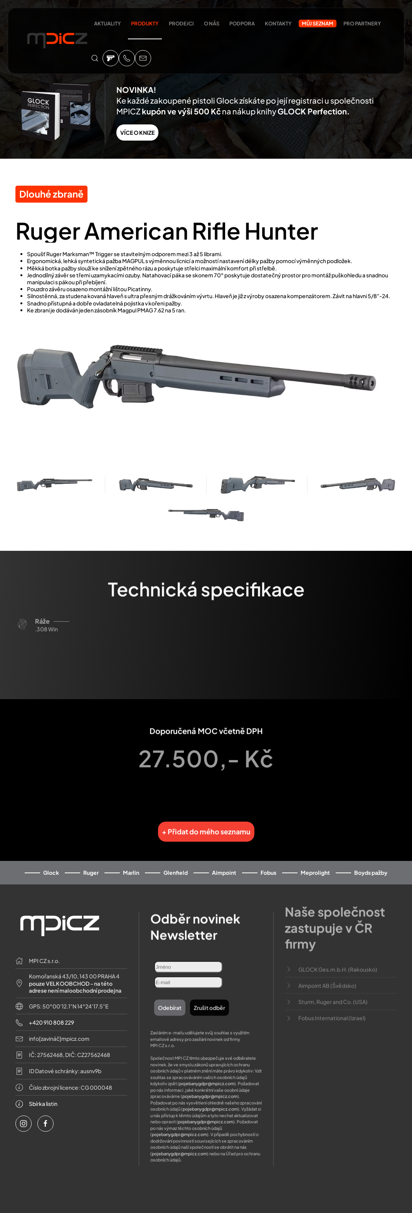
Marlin (131, 866)
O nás (211, 23)
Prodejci (181, 23)
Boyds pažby (370, 866)
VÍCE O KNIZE (137, 132)
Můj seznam (317, 23)
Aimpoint (224, 866)
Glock (51, 866)
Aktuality (107, 23)
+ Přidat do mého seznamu (206, 825)
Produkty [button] (145, 23)
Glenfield (175, 866)
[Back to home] (57, 42)
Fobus (268, 866)
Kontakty (278, 23)
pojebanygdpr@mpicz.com (206, 1068)
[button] (95, 58)
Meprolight (315, 866)
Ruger (91, 866)
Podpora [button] (242, 23)
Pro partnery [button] (362, 23)
